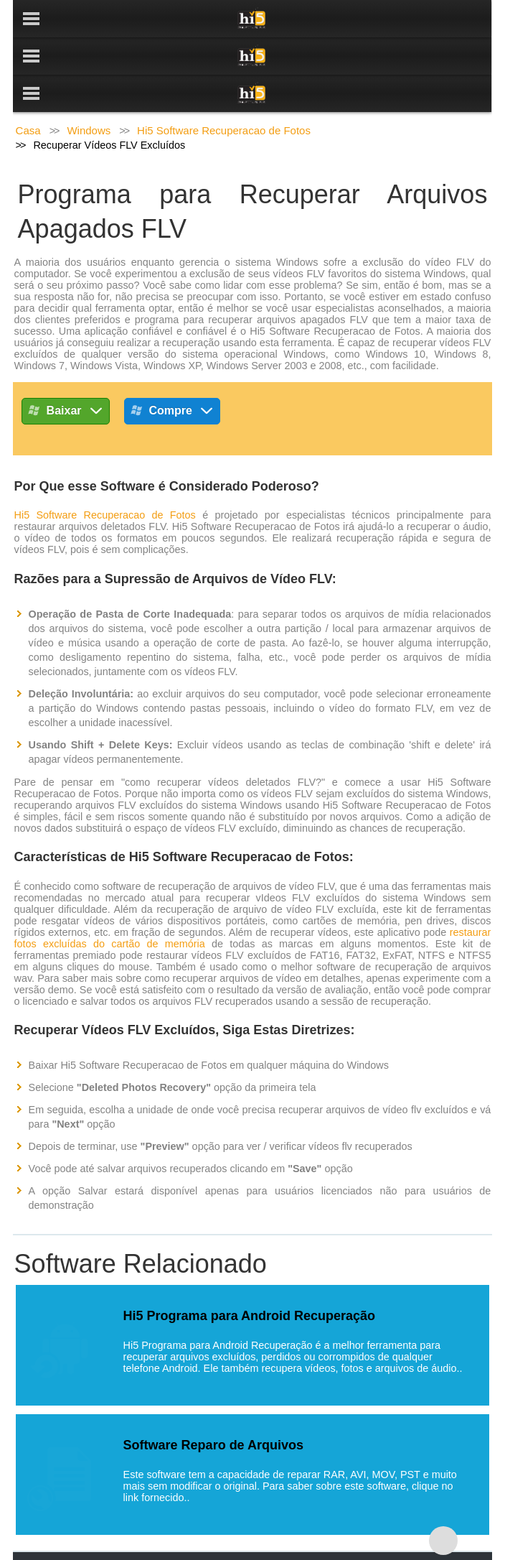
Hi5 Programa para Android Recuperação (249, 1278)
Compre (172, 375)
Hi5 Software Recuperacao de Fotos (224, 93)
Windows (88, 93)
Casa (28, 93)
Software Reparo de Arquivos (213, 1408)
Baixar (65, 375)
